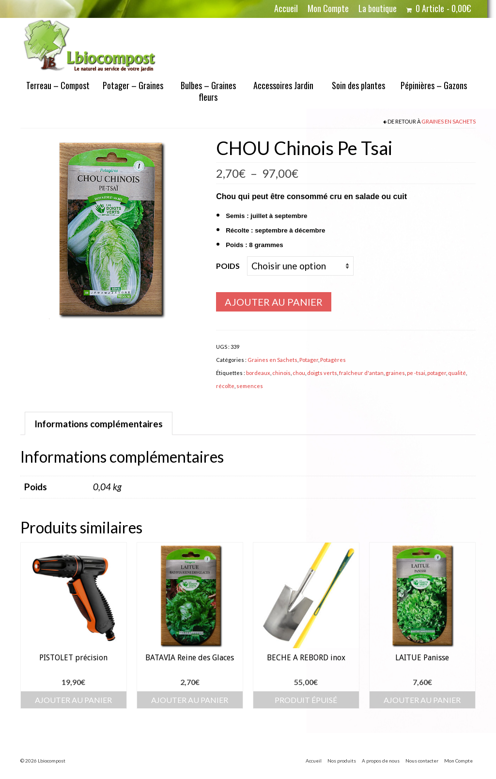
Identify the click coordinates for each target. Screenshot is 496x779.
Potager (308, 360)
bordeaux (258, 373)
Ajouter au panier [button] (73, 699)
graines (395, 373)
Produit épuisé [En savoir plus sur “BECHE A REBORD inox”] (306, 699)
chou (299, 373)
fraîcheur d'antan (361, 373)
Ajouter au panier (274, 302)
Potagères (333, 360)
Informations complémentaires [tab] (98, 423)
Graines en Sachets (448, 121)
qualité (457, 373)
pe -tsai (416, 373)
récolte (225, 386)
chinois (281, 373)
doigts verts (322, 373)
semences (249, 386)
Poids (228, 265)
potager (436, 373)
